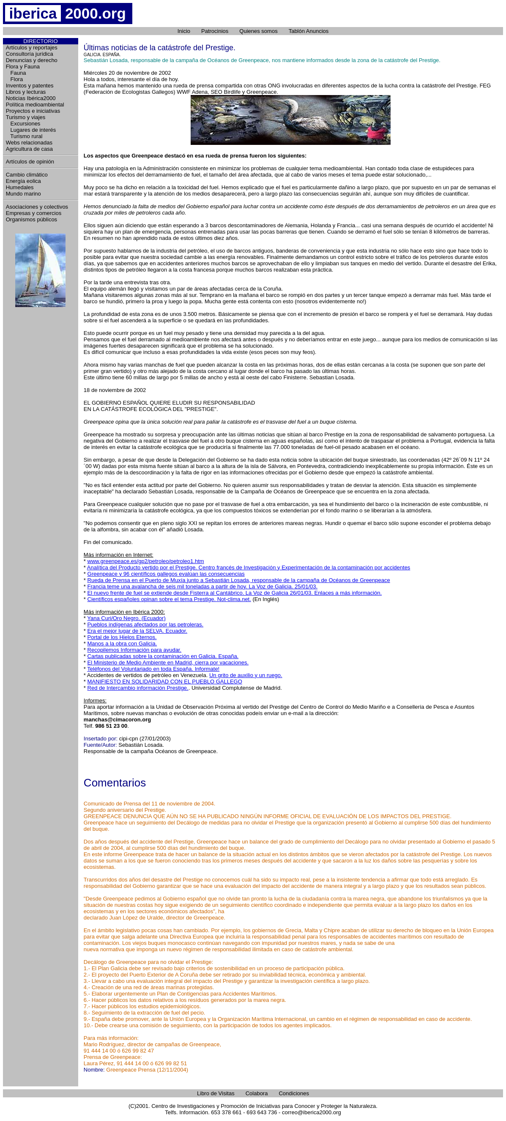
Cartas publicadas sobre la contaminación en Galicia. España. (163, 656)
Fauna (16, 73)
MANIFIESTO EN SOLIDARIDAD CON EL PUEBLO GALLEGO (165, 681)
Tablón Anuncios (309, 31)
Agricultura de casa (29, 149)
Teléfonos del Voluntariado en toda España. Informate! (153, 669)
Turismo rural (24, 136)
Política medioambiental (35, 104)
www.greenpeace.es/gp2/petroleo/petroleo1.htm (146, 561)
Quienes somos (258, 31)
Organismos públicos (31, 219)
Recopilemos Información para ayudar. (135, 650)
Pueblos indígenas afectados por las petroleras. (146, 624)
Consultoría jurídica (29, 54)
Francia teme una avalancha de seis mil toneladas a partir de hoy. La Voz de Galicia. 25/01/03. (203, 586)
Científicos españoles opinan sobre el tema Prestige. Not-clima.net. (169, 599)
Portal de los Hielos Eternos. (122, 637)
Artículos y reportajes (31, 47)
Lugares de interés (31, 130)
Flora (14, 79)
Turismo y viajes (25, 117)
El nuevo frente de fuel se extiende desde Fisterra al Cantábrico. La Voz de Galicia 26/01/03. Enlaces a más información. (235, 593)
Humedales (20, 187)
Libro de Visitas (216, 1093)
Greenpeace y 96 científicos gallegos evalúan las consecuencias (166, 574)
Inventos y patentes (30, 85)
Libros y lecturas (26, 92)
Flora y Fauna (23, 66)
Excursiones (23, 123)
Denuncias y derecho (31, 60)
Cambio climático (27, 174)
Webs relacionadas (29, 142)
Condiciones (294, 1093)
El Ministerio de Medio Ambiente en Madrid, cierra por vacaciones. (168, 662)
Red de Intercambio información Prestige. (138, 688)
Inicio (184, 31)
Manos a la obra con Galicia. (122, 643)
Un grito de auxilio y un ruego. (245, 675)
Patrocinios (214, 31)
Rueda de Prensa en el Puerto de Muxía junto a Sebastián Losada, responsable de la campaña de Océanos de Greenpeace (239, 580)
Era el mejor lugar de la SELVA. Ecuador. (138, 631)
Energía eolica (23, 181)
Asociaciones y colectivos (37, 207)
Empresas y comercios (33, 213)
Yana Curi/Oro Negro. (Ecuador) (126, 618)
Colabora (257, 1093)
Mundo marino (23, 193)
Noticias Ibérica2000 (31, 98)
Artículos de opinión (30, 161)
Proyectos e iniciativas (33, 111)
